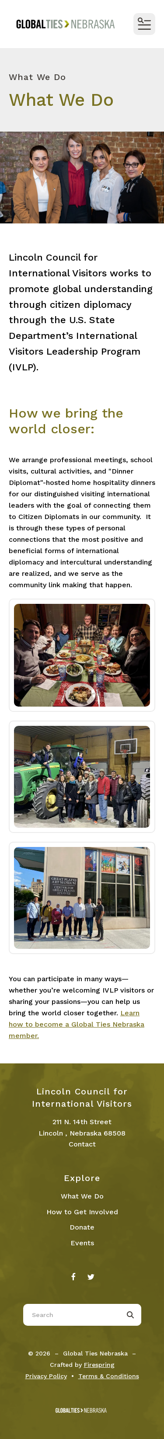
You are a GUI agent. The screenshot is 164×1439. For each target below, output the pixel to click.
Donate (82, 1227)
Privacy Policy (46, 1376)
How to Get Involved (82, 1212)
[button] (144, 24)
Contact (82, 1144)
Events (82, 1243)
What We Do (82, 1196)
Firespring (99, 1364)
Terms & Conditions (108, 1376)
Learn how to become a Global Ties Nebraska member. (76, 1024)
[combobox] (71, 1315)
